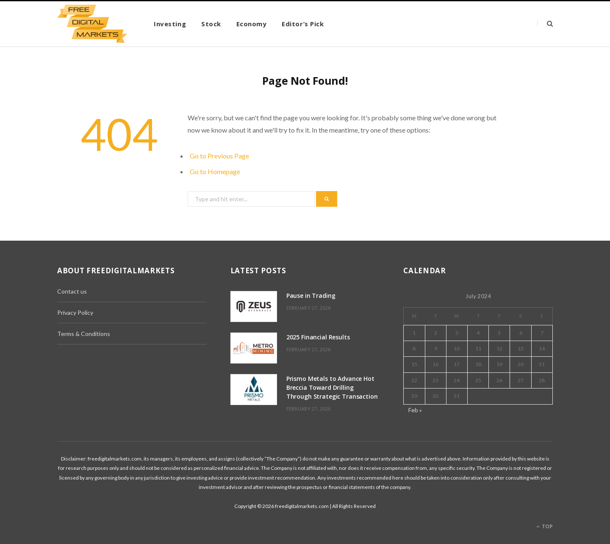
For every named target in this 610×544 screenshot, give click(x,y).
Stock (211, 23)
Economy (251, 23)
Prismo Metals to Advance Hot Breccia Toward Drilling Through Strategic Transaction (332, 387)
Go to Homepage (215, 171)
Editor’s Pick (303, 23)
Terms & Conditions (83, 333)
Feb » (415, 410)
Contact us (72, 291)
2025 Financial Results (318, 337)
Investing (170, 23)
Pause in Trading (311, 295)
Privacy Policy (75, 312)
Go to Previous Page (219, 156)
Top (544, 526)
